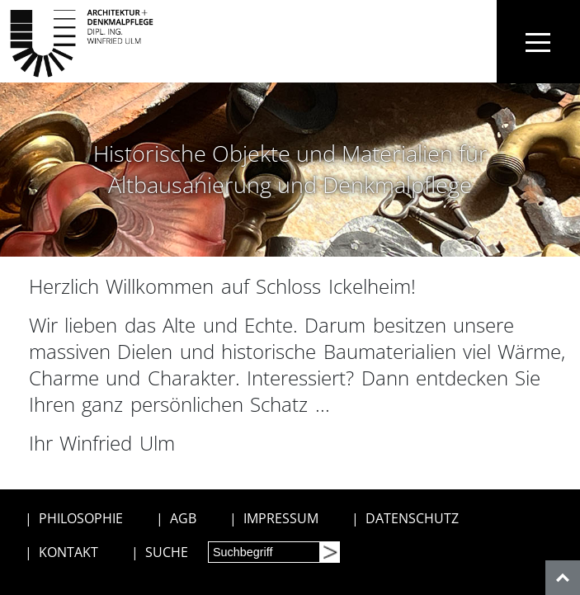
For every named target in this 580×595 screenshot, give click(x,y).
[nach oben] (562, 577)
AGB (183, 518)
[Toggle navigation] (538, 41)
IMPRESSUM (280, 518)
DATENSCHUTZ (412, 518)
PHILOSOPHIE (81, 518)
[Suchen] (329, 552)
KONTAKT (68, 552)
